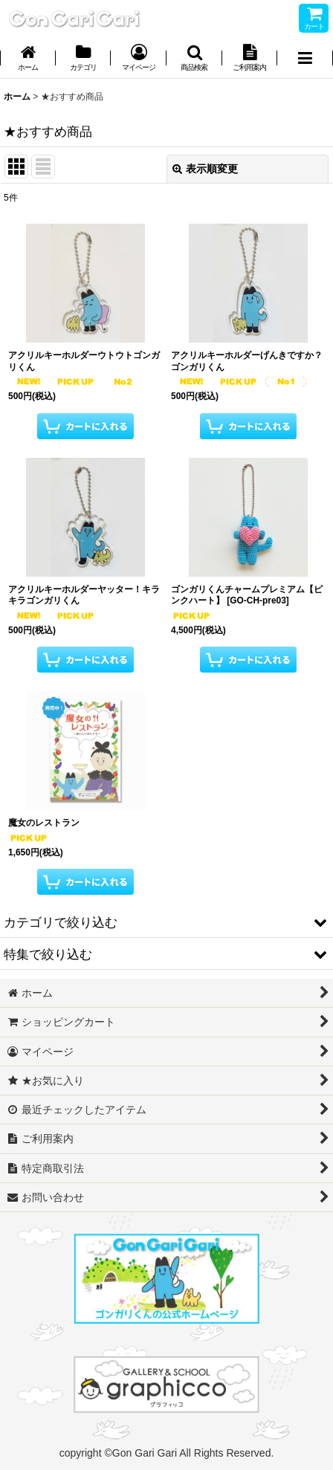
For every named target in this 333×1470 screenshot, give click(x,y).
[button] (194, 59)
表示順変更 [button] (205, 169)
